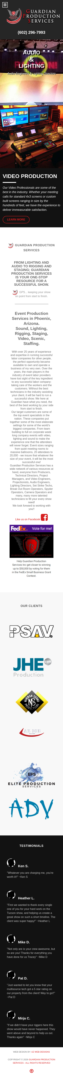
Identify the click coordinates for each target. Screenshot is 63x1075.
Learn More (16, 219)
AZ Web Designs (40, 1052)
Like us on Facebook (31, 519)
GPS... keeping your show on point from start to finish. (31, 294)
